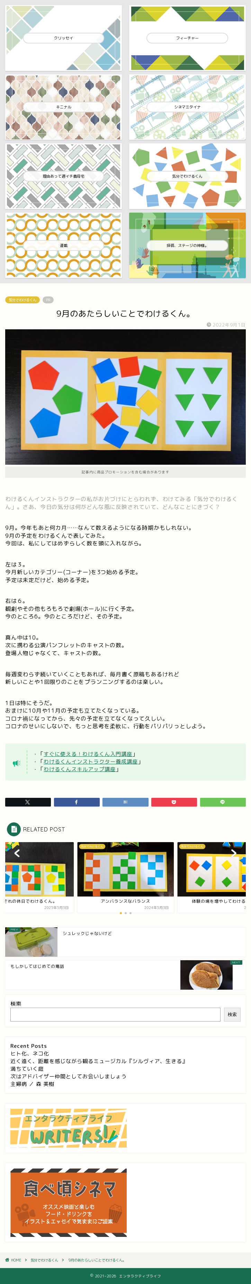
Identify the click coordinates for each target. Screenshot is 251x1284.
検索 (15, 1003)
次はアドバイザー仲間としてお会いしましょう (68, 1076)
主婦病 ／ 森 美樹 (32, 1084)
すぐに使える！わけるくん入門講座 (88, 754)
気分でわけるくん (22, 299)
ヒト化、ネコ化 (29, 1053)
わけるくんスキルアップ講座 (80, 769)
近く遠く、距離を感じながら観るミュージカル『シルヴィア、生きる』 (99, 1061)
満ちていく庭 (27, 1068)
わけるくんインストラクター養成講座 (91, 761)
